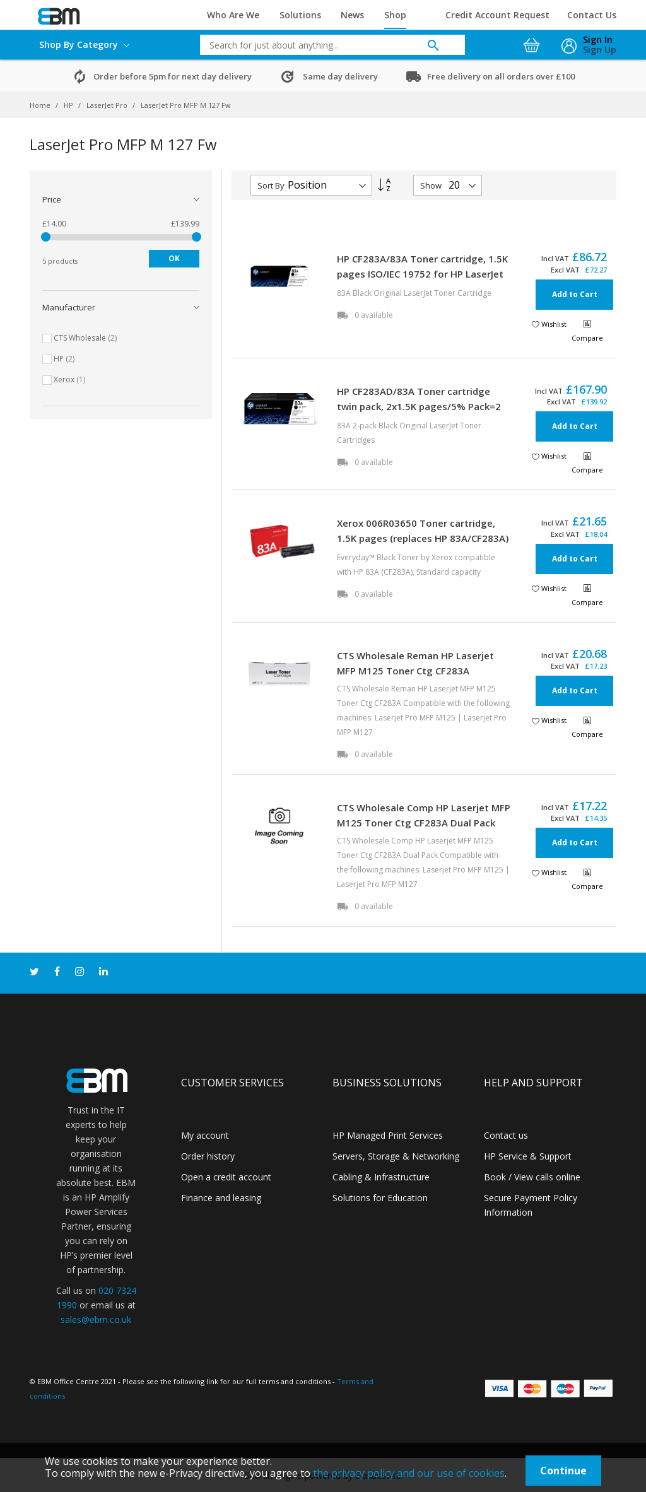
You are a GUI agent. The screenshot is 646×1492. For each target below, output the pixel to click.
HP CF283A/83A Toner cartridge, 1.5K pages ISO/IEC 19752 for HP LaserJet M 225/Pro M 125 (422, 273)
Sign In (598, 39)
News (352, 15)
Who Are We (233, 15)
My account (205, 1135)
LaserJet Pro (107, 105)
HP (69, 105)
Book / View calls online (532, 1177)
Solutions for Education (380, 1198)
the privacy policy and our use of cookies (409, 1473)
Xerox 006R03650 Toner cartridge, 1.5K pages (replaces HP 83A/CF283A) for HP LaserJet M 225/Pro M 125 (422, 538)
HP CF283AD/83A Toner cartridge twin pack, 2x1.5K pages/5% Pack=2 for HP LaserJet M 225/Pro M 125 (419, 406)
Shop (395, 15)
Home (41, 105)
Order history (208, 1156)
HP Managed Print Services (387, 1135)
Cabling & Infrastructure (381, 1177)
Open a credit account (226, 1177)
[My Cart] (533, 41)
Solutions (300, 15)
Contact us (506, 1135)
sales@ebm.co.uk (96, 1319)
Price (51, 199)
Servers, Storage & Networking (395, 1156)
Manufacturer (68, 307)
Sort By (271, 185)
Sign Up (599, 50)
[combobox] (323, 45)
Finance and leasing (221, 1198)
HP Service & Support (528, 1156)
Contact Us (591, 15)
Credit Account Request (497, 15)
